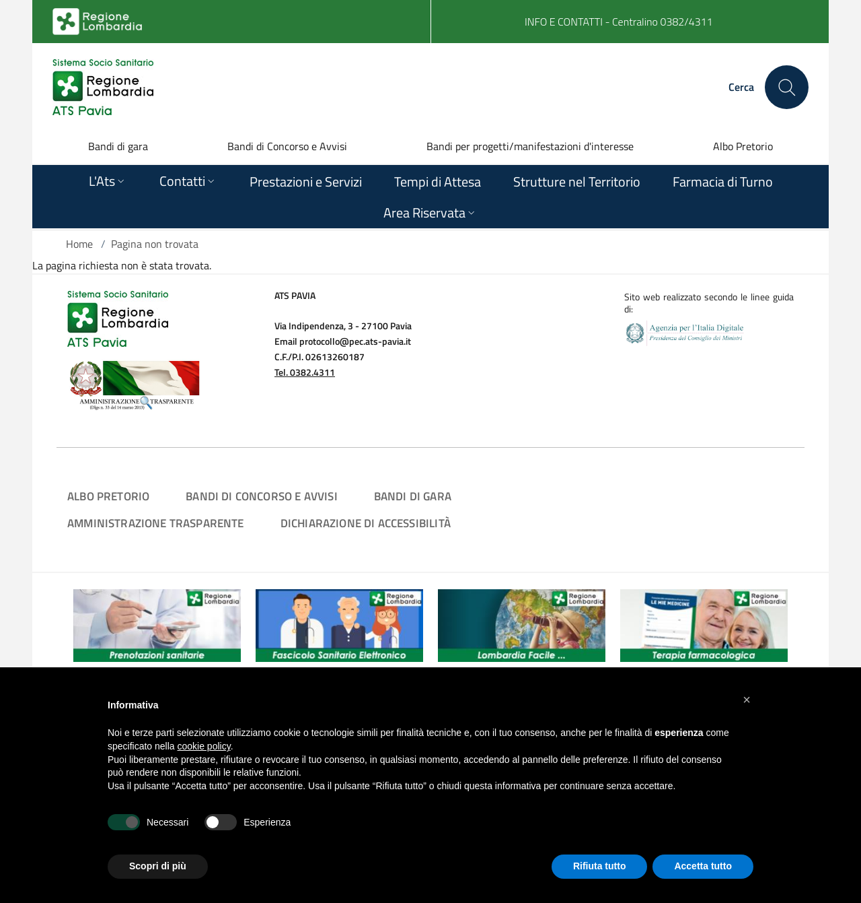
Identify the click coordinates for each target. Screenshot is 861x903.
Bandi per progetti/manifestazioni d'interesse (530, 146)
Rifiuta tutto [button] (599, 866)
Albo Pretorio (743, 146)
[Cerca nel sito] (787, 87)
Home (79, 244)
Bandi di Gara (412, 496)
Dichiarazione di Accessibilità (365, 523)
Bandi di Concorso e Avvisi (287, 146)
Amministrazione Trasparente (155, 523)
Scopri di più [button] (157, 866)
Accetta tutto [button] (703, 866)
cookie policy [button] (204, 746)
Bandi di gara (118, 146)
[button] (746, 699)
